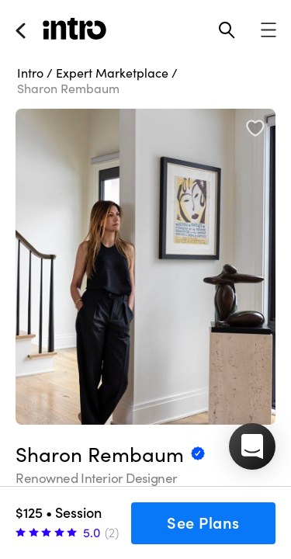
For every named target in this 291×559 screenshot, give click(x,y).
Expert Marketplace (112, 73)
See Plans (203, 523)
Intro (30, 73)
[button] (252, 446)
